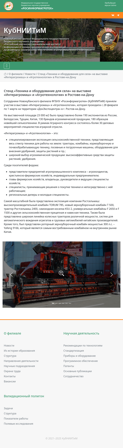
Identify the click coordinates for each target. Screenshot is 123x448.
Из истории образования (19, 350)
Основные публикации (77, 371)
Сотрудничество (73, 376)
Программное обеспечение (80, 361)
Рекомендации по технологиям (82, 345)
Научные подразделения (19, 366)
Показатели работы (16, 418)
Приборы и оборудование (79, 356)
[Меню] (7, 66)
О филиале (15, 74)
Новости (30, 74)
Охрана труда (12, 371)
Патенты (68, 366)
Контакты (10, 376)
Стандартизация (73, 350)
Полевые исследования (18, 423)
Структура (10, 356)
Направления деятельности (21, 361)
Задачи (8, 408)
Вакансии (10, 381)
